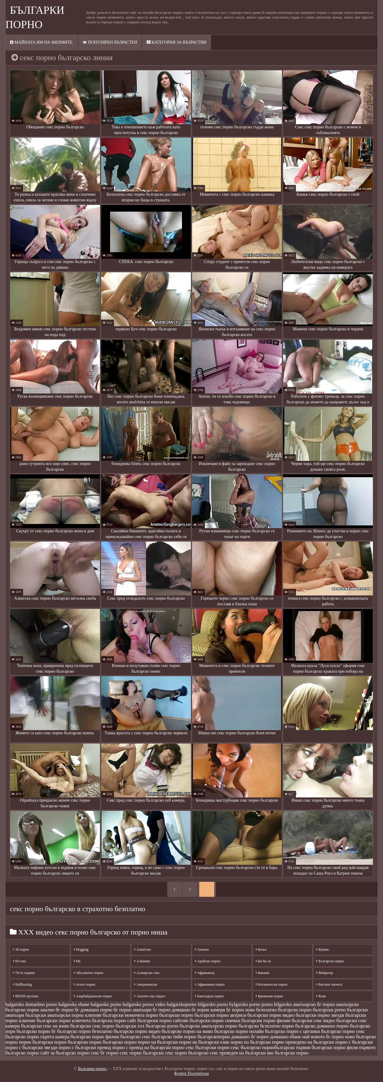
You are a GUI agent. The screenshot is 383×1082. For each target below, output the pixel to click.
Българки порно (93, 1068)
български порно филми (266, 1020)
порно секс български (194, 1047)
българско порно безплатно (85, 1031)
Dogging (81, 949)
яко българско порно (287, 1052)
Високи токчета (329, 984)
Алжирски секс (147, 973)
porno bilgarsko (277, 1004)
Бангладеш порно (209, 996)
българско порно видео (137, 1031)
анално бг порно (57, 1009)
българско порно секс (343, 1031)
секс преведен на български (238, 1052)
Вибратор (324, 973)
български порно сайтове (163, 1020)
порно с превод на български (141, 1047)
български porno (329, 1009)
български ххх (130, 1025)
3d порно (21, 949)
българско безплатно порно (266, 1025)
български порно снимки (215, 1020)
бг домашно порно (94, 1009)
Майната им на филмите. (41, 42)
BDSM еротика (25, 996)
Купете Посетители (191, 1073)
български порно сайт (114, 1020)
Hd (77, 961)
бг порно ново (240, 1009)
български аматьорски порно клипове (63, 1015)
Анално (202, 949)
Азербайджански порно (93, 996)
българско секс (135, 1036)
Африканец (205, 973)
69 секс (19, 961)
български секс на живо (45, 1025)
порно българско (71, 1042)
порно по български (250, 1042)
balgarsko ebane (73, 1004)
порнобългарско (278, 1047)
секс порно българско (187, 1052)
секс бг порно (104, 1052)
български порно (176, 1015)
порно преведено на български (303, 1042)
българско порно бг (36, 1031)
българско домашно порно (322, 1025)
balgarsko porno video (144, 1004)
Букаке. (322, 949)
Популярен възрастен (110, 42)
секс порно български (142, 1052)
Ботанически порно (272, 984)
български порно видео (271, 1015)
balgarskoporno (182, 1004)
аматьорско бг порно (314, 1004)
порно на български (158, 1042)
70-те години (24, 973)
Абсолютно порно (89, 973)
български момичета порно (130, 1015)
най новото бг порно (323, 1036)
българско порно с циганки (292, 1031)
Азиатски (142, 949)
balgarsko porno (106, 1004)
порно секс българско (239, 1047)
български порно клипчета (64, 1020)
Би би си (263, 961)
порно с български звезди (31, 1047)
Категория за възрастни (176, 42)
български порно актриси (220, 1015)
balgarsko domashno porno (31, 1004)
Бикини (262, 973)
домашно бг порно (250, 1036)
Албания (142, 961)
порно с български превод (84, 1047)
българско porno (162, 1025)
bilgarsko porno (213, 1004)
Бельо (261, 949)
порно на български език (204, 1042)
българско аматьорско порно (208, 1025)
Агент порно (84, 984)
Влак (321, 996)
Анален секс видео (149, 996)
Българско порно (330, 961)
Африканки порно (210, 984)
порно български (36, 1042)
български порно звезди (320, 1015)
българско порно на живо (187, 1031)
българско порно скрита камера (37, 1036)
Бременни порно (269, 996)
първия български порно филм (327, 1047)
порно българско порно (112, 1042)
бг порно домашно (171, 1009)
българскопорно (213, 1036)
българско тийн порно (174, 1036)
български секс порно (92, 1025)
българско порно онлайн (239, 1031)
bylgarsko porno (244, 1004)
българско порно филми (95, 1036)
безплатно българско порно (283, 1009)
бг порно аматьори (132, 1009)
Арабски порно (208, 961)
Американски (145, 984)
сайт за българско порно (64, 1052)
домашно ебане (285, 1036)
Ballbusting (22, 984)
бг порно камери (208, 1009)
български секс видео (313, 1020)
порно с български (354, 1042)
